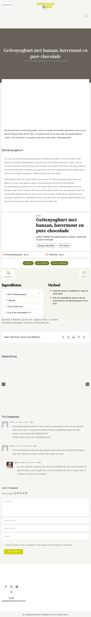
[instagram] (11, 587)
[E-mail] (84, 337)
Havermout (28, 322)
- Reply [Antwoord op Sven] (38, 462)
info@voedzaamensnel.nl (13, 601)
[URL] (45, 536)
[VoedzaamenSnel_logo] (45, 3)
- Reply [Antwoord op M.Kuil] (31, 422)
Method (84, 274)
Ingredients (8, 274)
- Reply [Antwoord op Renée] (34, 446)
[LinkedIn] (73, 337)
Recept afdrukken (46, 245)
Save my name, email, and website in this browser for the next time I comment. (39, 545)
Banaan (9, 322)
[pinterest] (11, 592)
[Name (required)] (45, 520)
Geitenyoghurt (18, 322)
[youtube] (17, 587)
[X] (68, 337)
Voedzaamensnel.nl (32, 614)
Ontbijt (44, 319)
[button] (39, 293)
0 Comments (53, 319)
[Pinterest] (78, 337)
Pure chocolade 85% (41, 322)
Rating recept (7, 493)
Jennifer (7, 319)
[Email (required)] (45, 528)
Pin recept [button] (64, 245)
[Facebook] (63, 337)
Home (25, 61)
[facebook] (6, 587)
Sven (16, 462)
